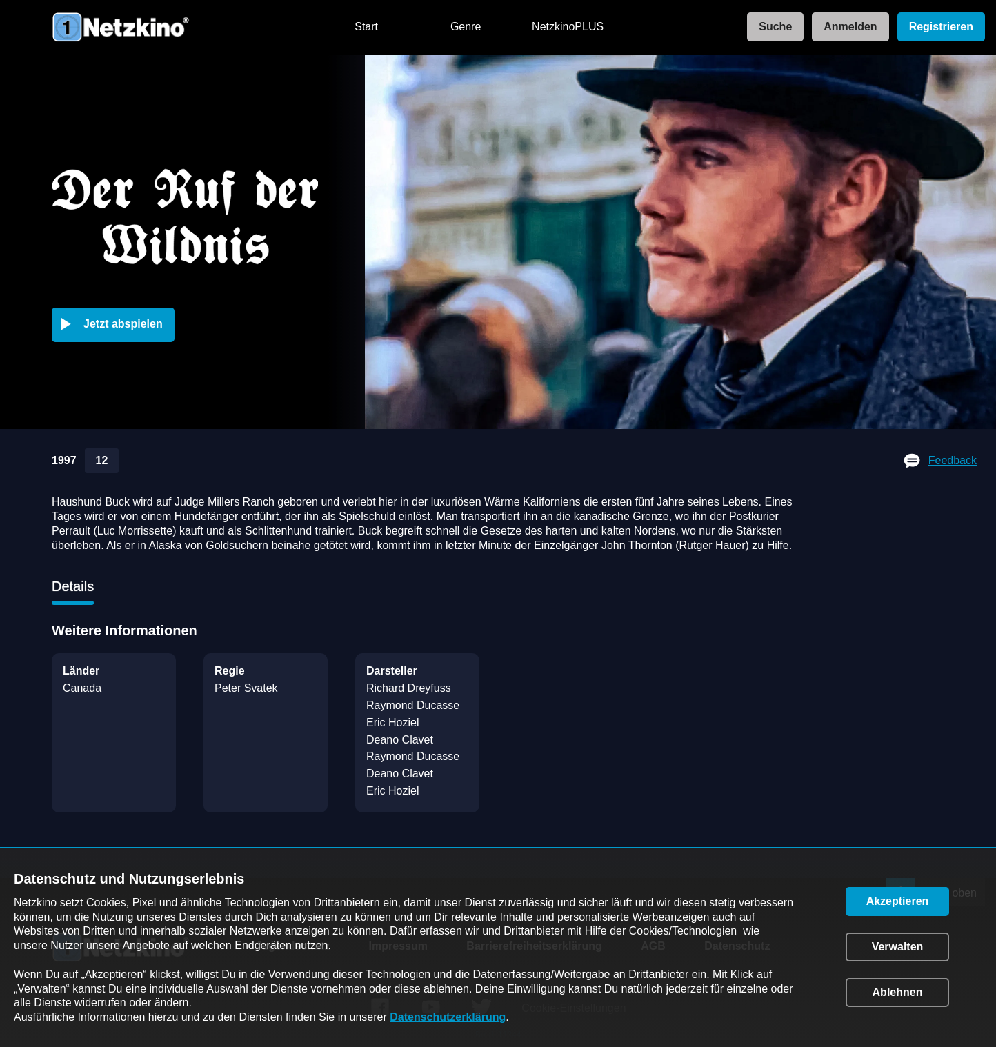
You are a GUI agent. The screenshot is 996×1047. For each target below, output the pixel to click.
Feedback (952, 460)
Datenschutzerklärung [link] (448, 1017)
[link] (771, 27)
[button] (116, 325)
